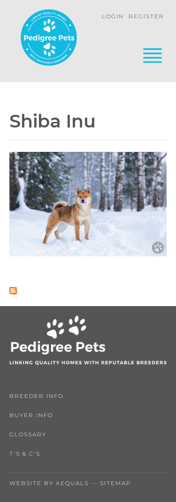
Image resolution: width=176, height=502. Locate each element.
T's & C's (24, 453)
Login (113, 16)
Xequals (72, 483)
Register (146, 16)
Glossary (27, 434)
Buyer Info (31, 415)
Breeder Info (36, 395)
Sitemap (115, 483)
